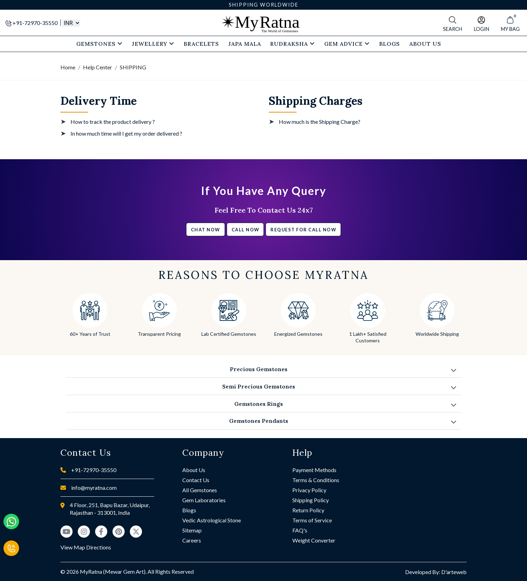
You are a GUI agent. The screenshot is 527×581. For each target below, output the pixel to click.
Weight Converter (313, 540)
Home (67, 67)
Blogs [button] (389, 43)
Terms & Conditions (315, 480)
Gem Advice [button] (347, 43)
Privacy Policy (309, 490)
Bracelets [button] (201, 43)
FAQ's (299, 530)
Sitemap (192, 530)
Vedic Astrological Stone (211, 520)
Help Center (97, 67)
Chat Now (205, 229)
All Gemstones (199, 490)
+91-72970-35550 (32, 22)
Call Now (245, 229)
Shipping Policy (310, 500)
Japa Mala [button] (244, 43)
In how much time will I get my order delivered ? (126, 133)
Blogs (189, 510)
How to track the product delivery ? (112, 121)
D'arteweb (454, 572)
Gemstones (99, 43)
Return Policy (308, 510)
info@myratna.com (94, 487)
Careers (191, 540)
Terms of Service (312, 520)
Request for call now (303, 229)
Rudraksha (292, 43)
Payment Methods (314, 470)
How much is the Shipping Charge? (319, 121)
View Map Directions (85, 547)
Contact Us (195, 480)
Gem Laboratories (204, 500)
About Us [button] (425, 43)
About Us (193, 470)
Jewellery (153, 43)
